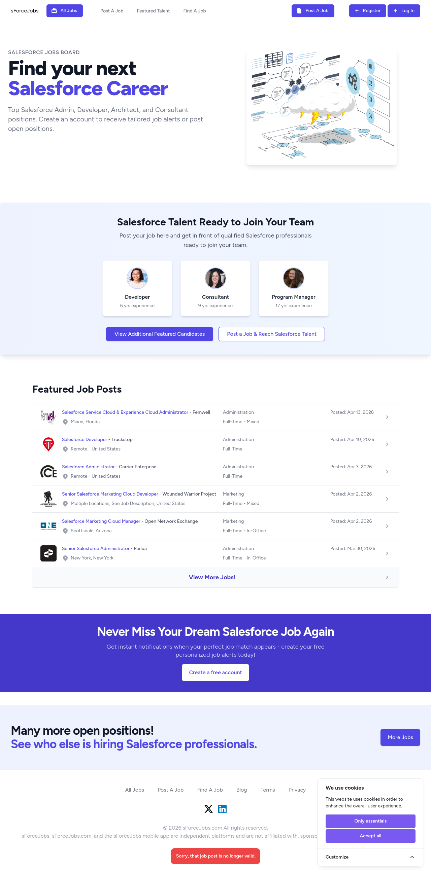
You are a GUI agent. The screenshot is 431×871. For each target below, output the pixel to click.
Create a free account (215, 672)
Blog (241, 790)
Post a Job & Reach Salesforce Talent (272, 334)
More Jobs (400, 737)
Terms (268, 790)
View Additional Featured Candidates (159, 334)
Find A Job (195, 11)
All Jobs (134, 790)
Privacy (297, 790)
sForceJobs (24, 10)
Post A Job (111, 11)
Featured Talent (153, 11)
